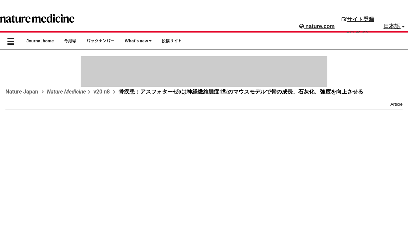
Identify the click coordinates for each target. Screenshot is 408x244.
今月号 (70, 41)
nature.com (317, 26)
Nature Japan (21, 91)
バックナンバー (100, 41)
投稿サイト (172, 41)
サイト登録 (358, 19)
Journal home (40, 41)
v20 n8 (102, 91)
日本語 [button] (394, 26)
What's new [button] (138, 41)
